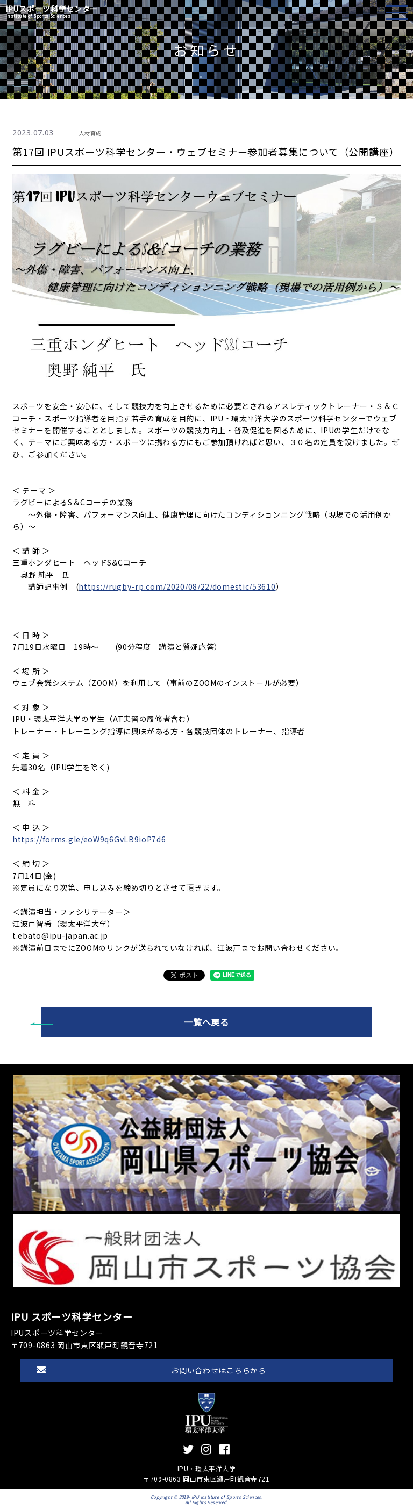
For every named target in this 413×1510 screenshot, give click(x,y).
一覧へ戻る (206, 1021)
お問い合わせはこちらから (218, 1370)
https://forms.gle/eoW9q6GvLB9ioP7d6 (89, 839)
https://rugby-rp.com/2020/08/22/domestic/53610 (177, 586)
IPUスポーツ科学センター (51, 11)
